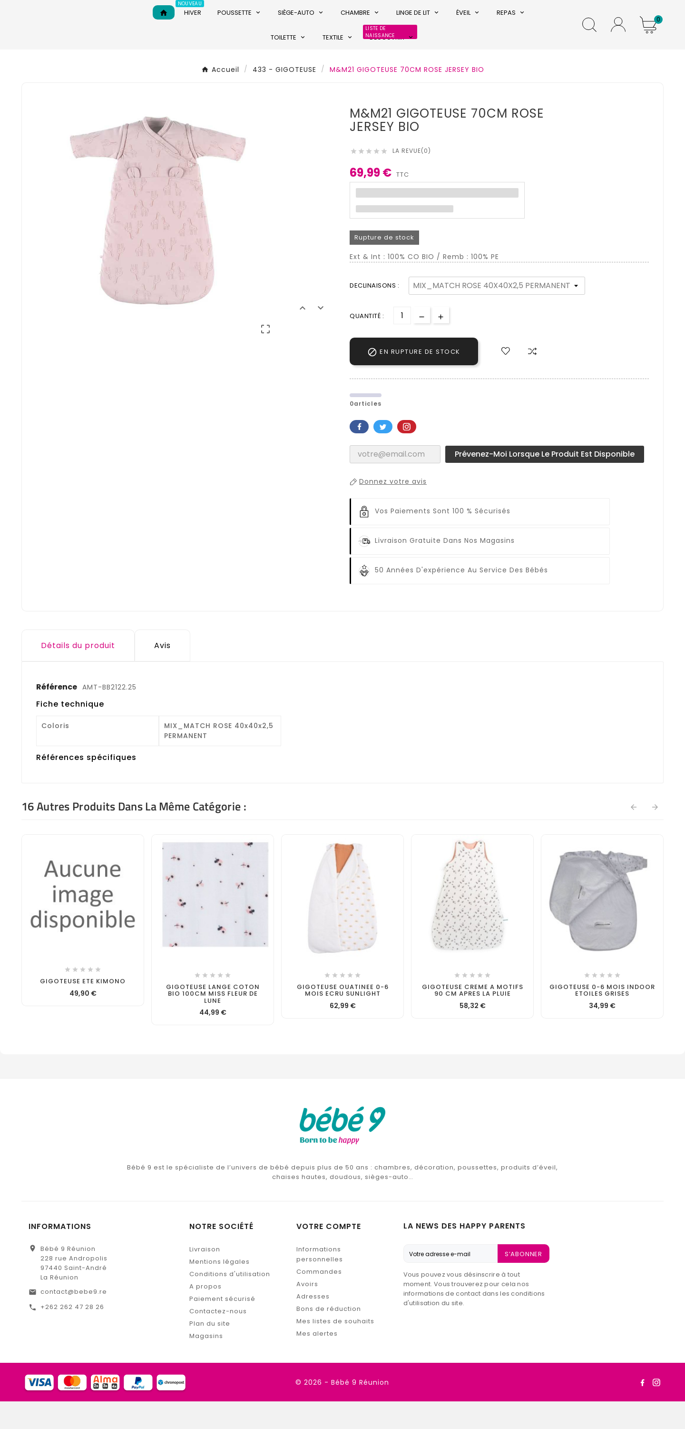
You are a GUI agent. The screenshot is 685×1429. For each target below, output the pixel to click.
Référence (57, 714)
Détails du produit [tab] (78, 672)
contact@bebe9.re (73, 1319)
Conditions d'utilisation (229, 1301)
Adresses (313, 1324)
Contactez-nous (218, 1338)
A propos (205, 1314)
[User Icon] (618, 38)
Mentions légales (219, 1289)
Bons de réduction (328, 1336)
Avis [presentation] (162, 672)
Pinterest (406, 453)
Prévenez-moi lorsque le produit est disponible (545, 481)
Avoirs (307, 1311)
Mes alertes (317, 1361)
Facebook (359, 453)
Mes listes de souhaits (335, 1348)
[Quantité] (402, 342)
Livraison (204, 1276)
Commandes (319, 1299)
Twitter (382, 453)
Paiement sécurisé (222, 1326)
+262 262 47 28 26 (72, 1334)
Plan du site (209, 1351)
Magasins (206, 1363)
